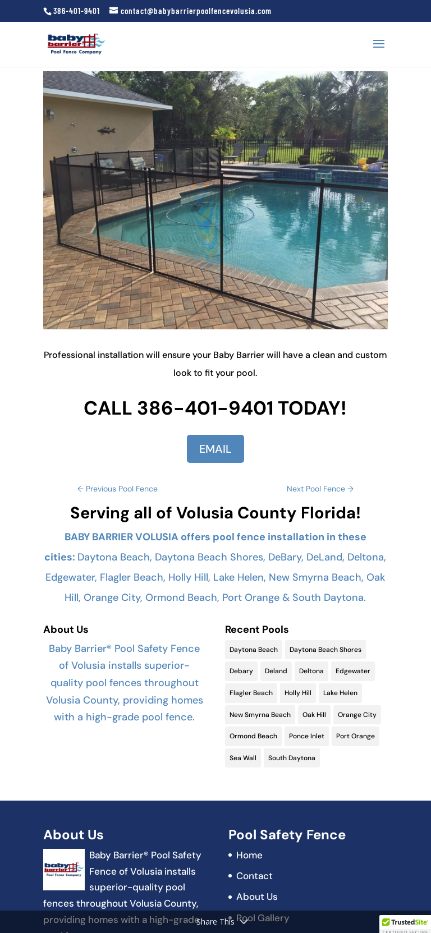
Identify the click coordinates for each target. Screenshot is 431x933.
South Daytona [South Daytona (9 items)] (291, 757)
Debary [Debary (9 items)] (241, 671)
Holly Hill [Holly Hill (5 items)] (298, 692)
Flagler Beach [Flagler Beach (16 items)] (251, 692)
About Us (257, 896)
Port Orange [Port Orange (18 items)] (355, 736)
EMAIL (215, 449)
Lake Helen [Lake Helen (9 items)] (340, 692)
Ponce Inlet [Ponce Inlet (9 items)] (306, 736)
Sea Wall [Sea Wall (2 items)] (243, 757)
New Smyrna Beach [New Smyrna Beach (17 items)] (260, 714)
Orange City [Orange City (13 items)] (357, 714)
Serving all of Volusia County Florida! (215, 512)
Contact (254, 876)
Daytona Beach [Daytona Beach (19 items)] (254, 649)
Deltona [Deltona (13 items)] (311, 671)
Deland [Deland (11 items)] (276, 671)
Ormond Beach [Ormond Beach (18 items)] (253, 736)
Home (249, 855)
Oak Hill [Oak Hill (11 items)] (314, 714)
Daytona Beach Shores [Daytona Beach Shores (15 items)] (325, 649)
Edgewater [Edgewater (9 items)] (353, 671)
